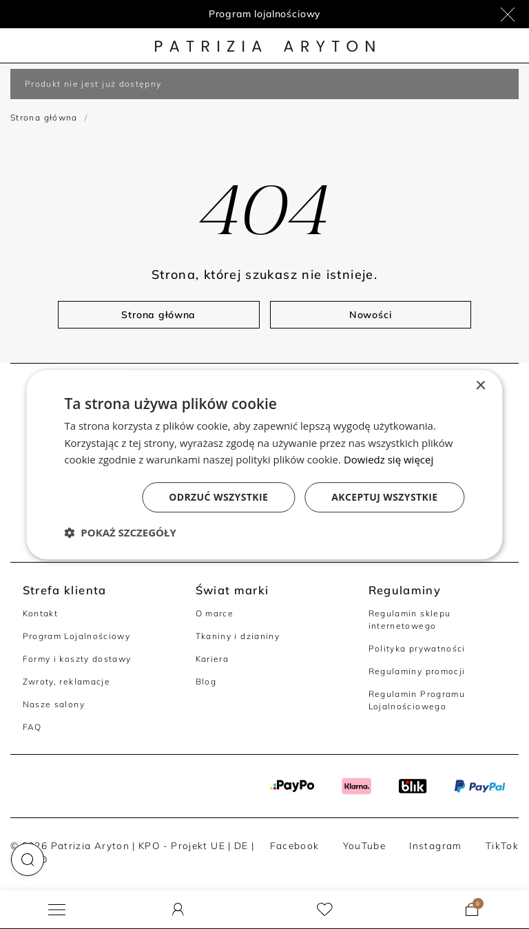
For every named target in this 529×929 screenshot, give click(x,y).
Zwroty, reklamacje (67, 681)
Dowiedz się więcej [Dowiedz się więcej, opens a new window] (388, 460)
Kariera (212, 659)
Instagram (435, 845)
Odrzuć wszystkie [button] (218, 496)
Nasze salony (54, 704)
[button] (27, 859)
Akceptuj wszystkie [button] (384, 496)
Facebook (295, 845)
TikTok (502, 845)
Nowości (370, 315)
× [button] (480, 386)
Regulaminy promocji (417, 671)
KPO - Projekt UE (181, 845)
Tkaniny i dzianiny (238, 636)
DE (241, 845)
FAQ (32, 727)
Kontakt (41, 613)
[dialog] (264, 465)
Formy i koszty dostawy (77, 659)
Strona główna (44, 117)
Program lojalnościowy (265, 14)
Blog (206, 681)
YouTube (364, 845)
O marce (215, 613)
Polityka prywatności (417, 648)
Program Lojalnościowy (77, 636)
